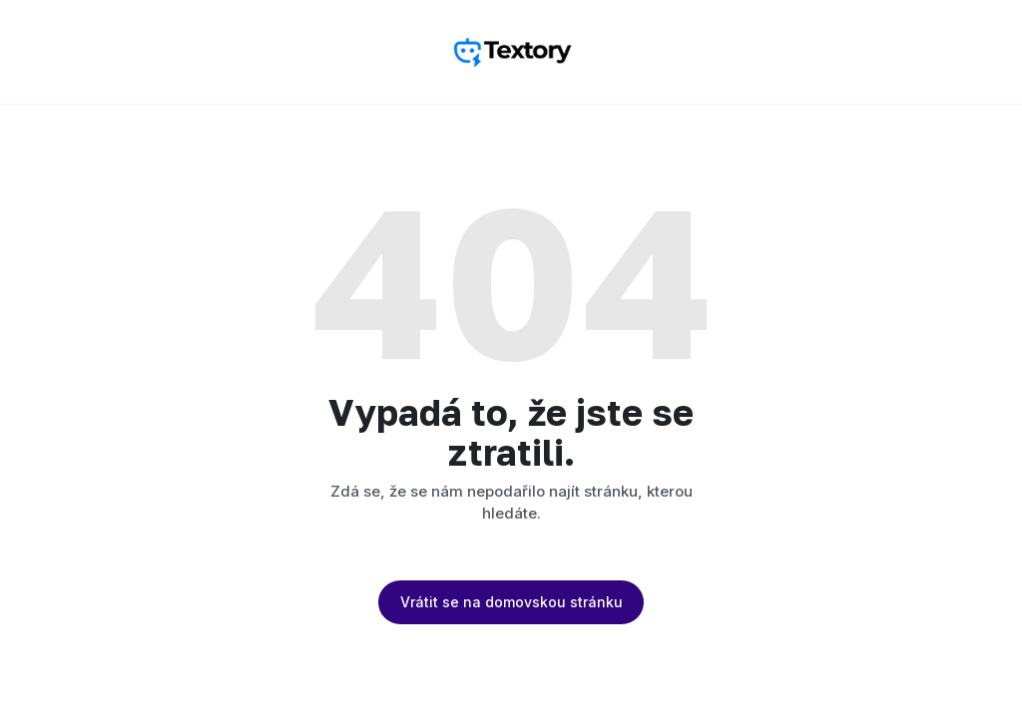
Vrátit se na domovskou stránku (511, 601)
